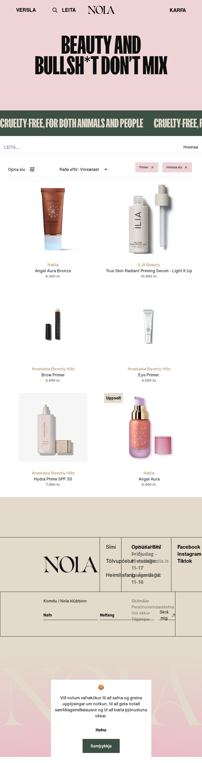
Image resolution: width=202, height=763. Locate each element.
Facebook (188, 546)
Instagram (189, 554)
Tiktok (184, 561)
